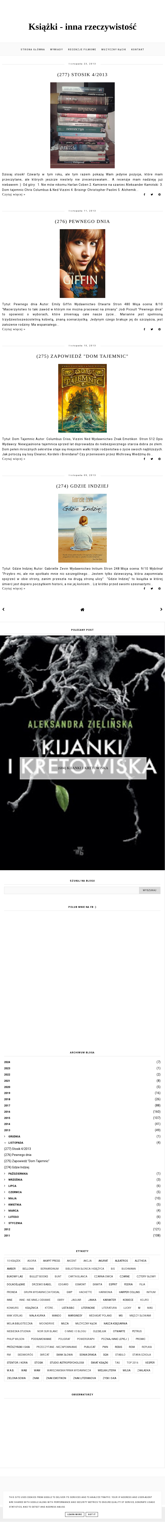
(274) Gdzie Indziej (82, 486)
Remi (132, 1347)
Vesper (150, 1362)
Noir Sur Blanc (47, 1331)
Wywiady (56, 49)
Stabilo (120, 1354)
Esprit (113, 1284)
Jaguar (76, 1299)
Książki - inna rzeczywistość (83, 27)
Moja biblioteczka (19, 1323)
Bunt (58, 1276)
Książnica (31, 1307)
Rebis (118, 1347)
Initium (151, 1292)
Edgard (63, 1284)
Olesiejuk (99, 1331)
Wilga (126, 1370)
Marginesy (75, 1315)
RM (9, 1354)
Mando (56, 1315)
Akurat (103, 1260)
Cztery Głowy (146, 1276)
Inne (9, 1299)
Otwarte (119, 1331)
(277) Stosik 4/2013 (82, 74)
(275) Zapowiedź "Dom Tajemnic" (82, 356)
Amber (11, 1268)
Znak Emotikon (56, 1378)
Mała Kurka (37, 1315)
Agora (31, 1260)
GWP (69, 1292)
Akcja (87, 1260)
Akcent (71, 1260)
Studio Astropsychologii (67, 1362)
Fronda (12, 1292)
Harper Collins (129, 1292)
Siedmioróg (25, 1354)
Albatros (121, 1260)
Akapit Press (51, 1260)
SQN (105, 1354)
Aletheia (140, 1260)
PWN (105, 1347)
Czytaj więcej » (13, 194)
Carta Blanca (77, 1276)
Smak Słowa (64, 1354)
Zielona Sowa (16, 1378)
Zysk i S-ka (109, 1378)
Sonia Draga (87, 1354)
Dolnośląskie (16, 1284)
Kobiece (128, 1299)
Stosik (38, 1362)
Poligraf (64, 1339)
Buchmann (129, 1268)
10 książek (13, 1260)
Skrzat (44, 1354)
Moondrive (46, 1323)
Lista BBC (68, 1307)
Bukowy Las (15, 1276)
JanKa (92, 1299)
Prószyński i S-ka (18, 1347)
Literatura (109, 1307)
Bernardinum (50, 1268)
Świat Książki (99, 1362)
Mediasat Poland (100, 1315)
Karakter (109, 1299)
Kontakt (137, 49)
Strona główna (33, 49)
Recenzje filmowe (82, 49)
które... (50, 1307)
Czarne (125, 1276)
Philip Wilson (15, 1339)
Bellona (28, 1268)
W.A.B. (10, 1370)
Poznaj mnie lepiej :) (115, 1339)
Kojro (144, 1299)
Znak (35, 1378)
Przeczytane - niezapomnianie (57, 1347)
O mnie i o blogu (75, 1331)
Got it (92, 1514)
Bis (113, 1268)
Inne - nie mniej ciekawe (34, 1299)
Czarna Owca (103, 1276)
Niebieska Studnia (19, 1331)
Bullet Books (39, 1276)
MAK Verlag (15, 1315)
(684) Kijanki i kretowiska (83, 768)
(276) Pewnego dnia (82, 221)
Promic (140, 1339)
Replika (147, 1347)
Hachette (85, 1292)
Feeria (128, 1284)
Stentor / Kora (17, 1362)
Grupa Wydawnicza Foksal (42, 1292)
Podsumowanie (41, 1339)
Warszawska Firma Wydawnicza (69, 1370)
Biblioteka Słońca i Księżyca (85, 1268)
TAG (117, 1362)
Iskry (60, 1299)
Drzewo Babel (42, 1284)
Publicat (90, 1347)
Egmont (80, 1284)
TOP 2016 (132, 1362)
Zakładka (143, 1370)
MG (121, 1315)
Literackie (88, 1307)
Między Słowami (140, 1315)
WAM (37, 1370)
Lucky (127, 1307)
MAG (150, 1307)
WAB (24, 1370)
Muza (65, 1323)
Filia (142, 1284)
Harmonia (105, 1292)
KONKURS (12, 1307)
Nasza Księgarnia (115, 1323)
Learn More (74, 1514)
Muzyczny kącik (113, 49)
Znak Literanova (84, 1378)
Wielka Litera (107, 1370)
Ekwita (97, 1284)
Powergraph (86, 1339)
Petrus (137, 1331)
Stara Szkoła (141, 1354)
